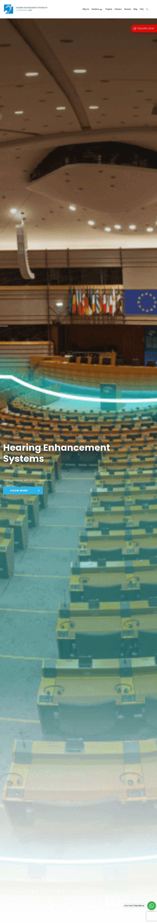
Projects (108, 9)
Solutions (95, 9)
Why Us (85, 9)
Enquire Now (144, 28)
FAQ (142, 9)
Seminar (127, 9)
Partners (118, 9)
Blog (135, 9)
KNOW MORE (22, 490)
